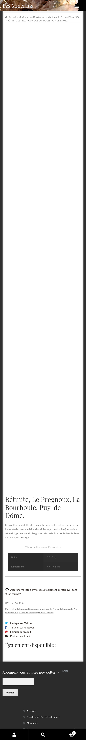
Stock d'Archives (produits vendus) (36, 606)
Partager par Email (20, 629)
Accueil (12, 17)
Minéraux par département (32, 17)
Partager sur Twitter (21, 617)
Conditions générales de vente (43, 711)
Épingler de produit (20, 625)
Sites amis (32, 717)
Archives (31, 704)
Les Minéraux (18, 5)
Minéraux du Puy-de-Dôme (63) (63, 17)
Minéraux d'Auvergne (28, 603)
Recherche (43, 734)
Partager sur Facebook (22, 621)
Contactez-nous (35, 723)
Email (65, 664)
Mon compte (14, 734)
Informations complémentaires (43, 540)
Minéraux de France (49, 603)
